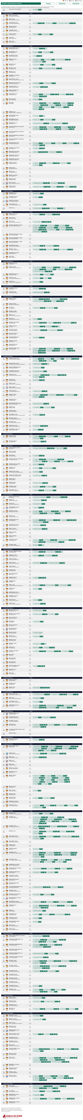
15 (59, 348)
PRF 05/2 (41, 127)
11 (47, 105)
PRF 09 (40, 34)
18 (62, 208)
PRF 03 (41, 407)
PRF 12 (51, 34)
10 (45, 105)
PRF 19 (54, 360)
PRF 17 (40, 96)
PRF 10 (39, 9)
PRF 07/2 (41, 103)
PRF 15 (51, 52)
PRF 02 (44, 204)
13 (44, 48)
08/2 (45, 103)
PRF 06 (42, 367)
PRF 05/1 (40, 23)
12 (58, 94)
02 (48, 292)
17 (74, 23)
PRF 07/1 (54, 23)
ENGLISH (72, 0)
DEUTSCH (66, 0)
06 (43, 380)
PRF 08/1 (71, 23)
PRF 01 (45, 292)
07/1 (43, 23)
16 (45, 48)
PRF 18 (65, 107)
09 (72, 103)
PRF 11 (41, 119)
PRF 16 (40, 632)
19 (43, 109)
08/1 (56, 94)
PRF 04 (40, 380)
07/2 (45, 127)
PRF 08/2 (69, 103)
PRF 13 (44, 61)
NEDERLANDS (79, 0)
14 (72, 94)
